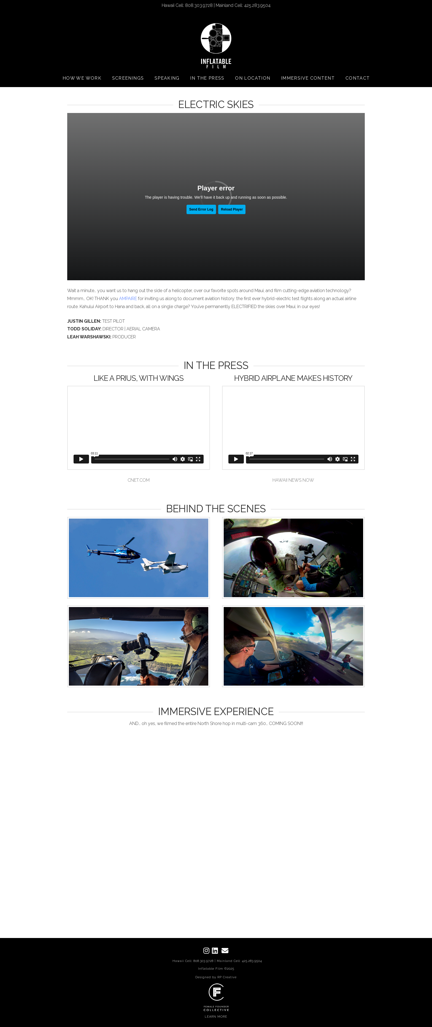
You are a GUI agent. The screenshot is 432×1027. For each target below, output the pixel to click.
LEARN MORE (216, 1016)
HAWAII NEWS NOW (293, 480)
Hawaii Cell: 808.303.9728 (193, 961)
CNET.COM (139, 480)
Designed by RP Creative (216, 977)
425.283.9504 (252, 961)
